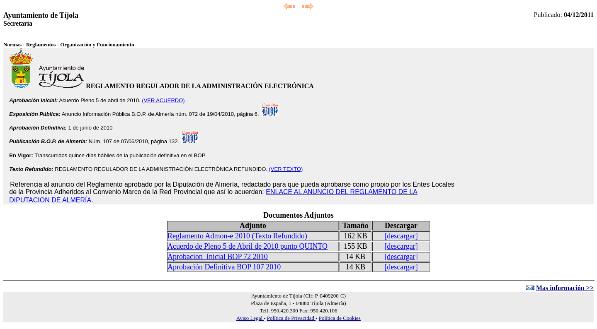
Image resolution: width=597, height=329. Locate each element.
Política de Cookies (340, 318)
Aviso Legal (250, 318)
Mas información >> (565, 287)
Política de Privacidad (291, 318)
